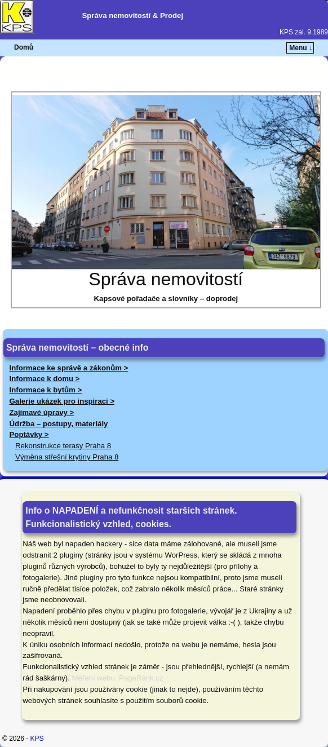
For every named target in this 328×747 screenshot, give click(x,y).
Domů (23, 47)
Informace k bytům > (46, 390)
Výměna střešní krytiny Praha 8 (66, 457)
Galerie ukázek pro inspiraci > (62, 401)
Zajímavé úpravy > (42, 412)
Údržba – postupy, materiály (59, 423)
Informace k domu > (45, 378)
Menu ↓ (300, 48)
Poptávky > (29, 434)
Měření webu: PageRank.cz (117, 678)
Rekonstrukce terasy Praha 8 (63, 445)
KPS (37, 738)
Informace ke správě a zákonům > (69, 368)
